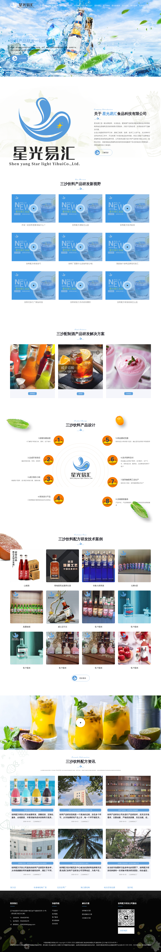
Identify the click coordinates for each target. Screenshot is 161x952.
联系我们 (142, 5)
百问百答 (125, 5)
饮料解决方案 (53, 5)
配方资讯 (134, 5)
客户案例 (106, 5)
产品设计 (89, 5)
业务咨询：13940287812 (21, 918)
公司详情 (19, 57)
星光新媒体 (116, 5)
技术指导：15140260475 (21, 921)
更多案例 (79, 678)
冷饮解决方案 (79, 5)
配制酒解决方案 (66, 5)
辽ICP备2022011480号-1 (109, 943)
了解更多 (102, 152)
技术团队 (97, 5)
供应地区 (123, 930)
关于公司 (43, 5)
